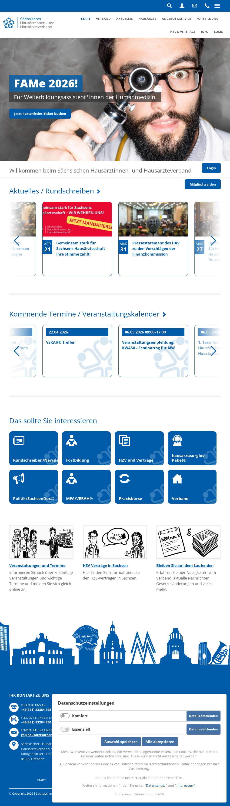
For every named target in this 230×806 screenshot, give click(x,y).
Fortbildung (207, 19)
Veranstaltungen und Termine (37, 565)
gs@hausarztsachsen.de (40, 735)
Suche (169, 6)
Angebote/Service (176, 19)
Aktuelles (124, 19)
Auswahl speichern (121, 741)
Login (182, 6)
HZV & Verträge (182, 32)
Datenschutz (156, 785)
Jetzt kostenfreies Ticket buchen (40, 113)
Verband (103, 19)
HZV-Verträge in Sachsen (105, 565)
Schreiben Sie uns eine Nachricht (194, 6)
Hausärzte (147, 19)
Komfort (80, 715)
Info (204, 32)
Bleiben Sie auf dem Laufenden (185, 565)
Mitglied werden (203, 184)
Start (85, 19)
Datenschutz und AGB (148, 794)
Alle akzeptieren (160, 741)
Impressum (185, 785)
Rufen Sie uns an (207, 6)
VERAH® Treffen (61, 342)
